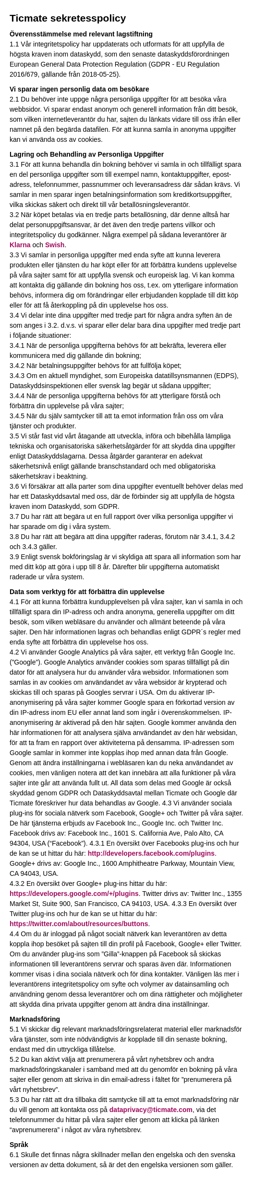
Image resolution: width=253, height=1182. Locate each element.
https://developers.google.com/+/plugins (74, 893)
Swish (54, 245)
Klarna (20, 245)
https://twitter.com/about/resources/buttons (79, 924)
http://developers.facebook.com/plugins (151, 853)
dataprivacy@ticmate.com (151, 1109)
